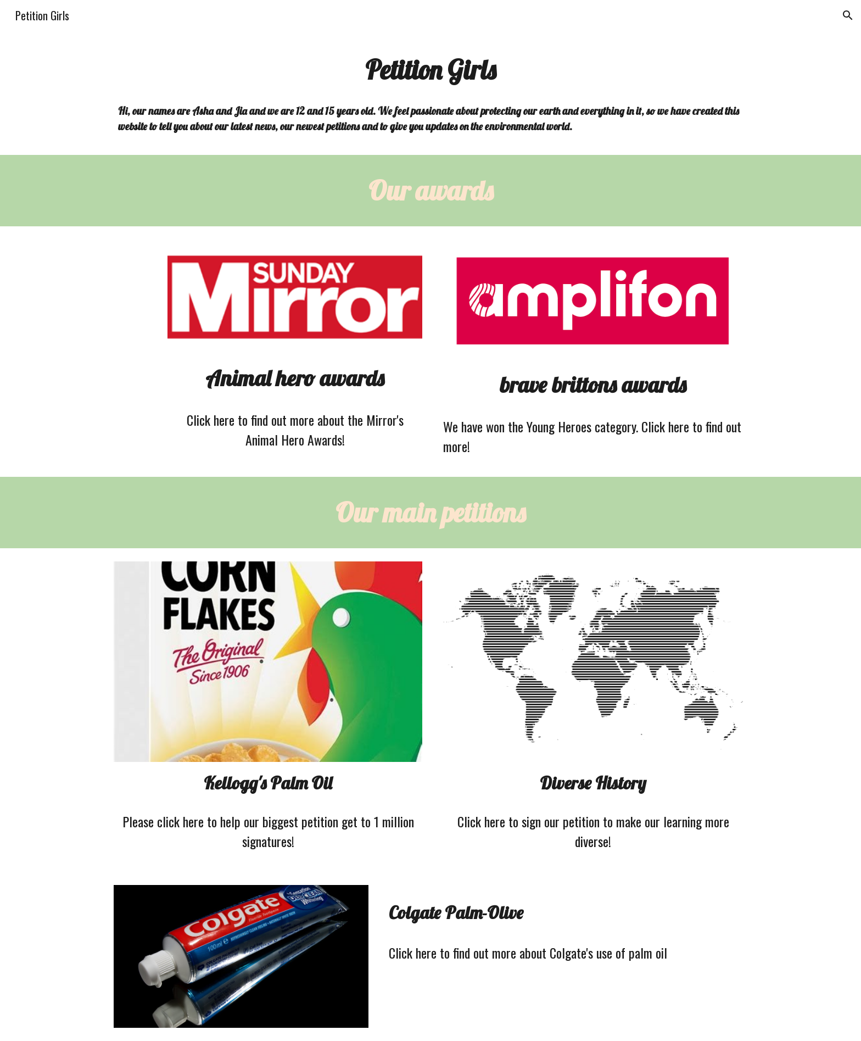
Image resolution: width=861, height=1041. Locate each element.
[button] (848, 15)
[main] (430, 70)
